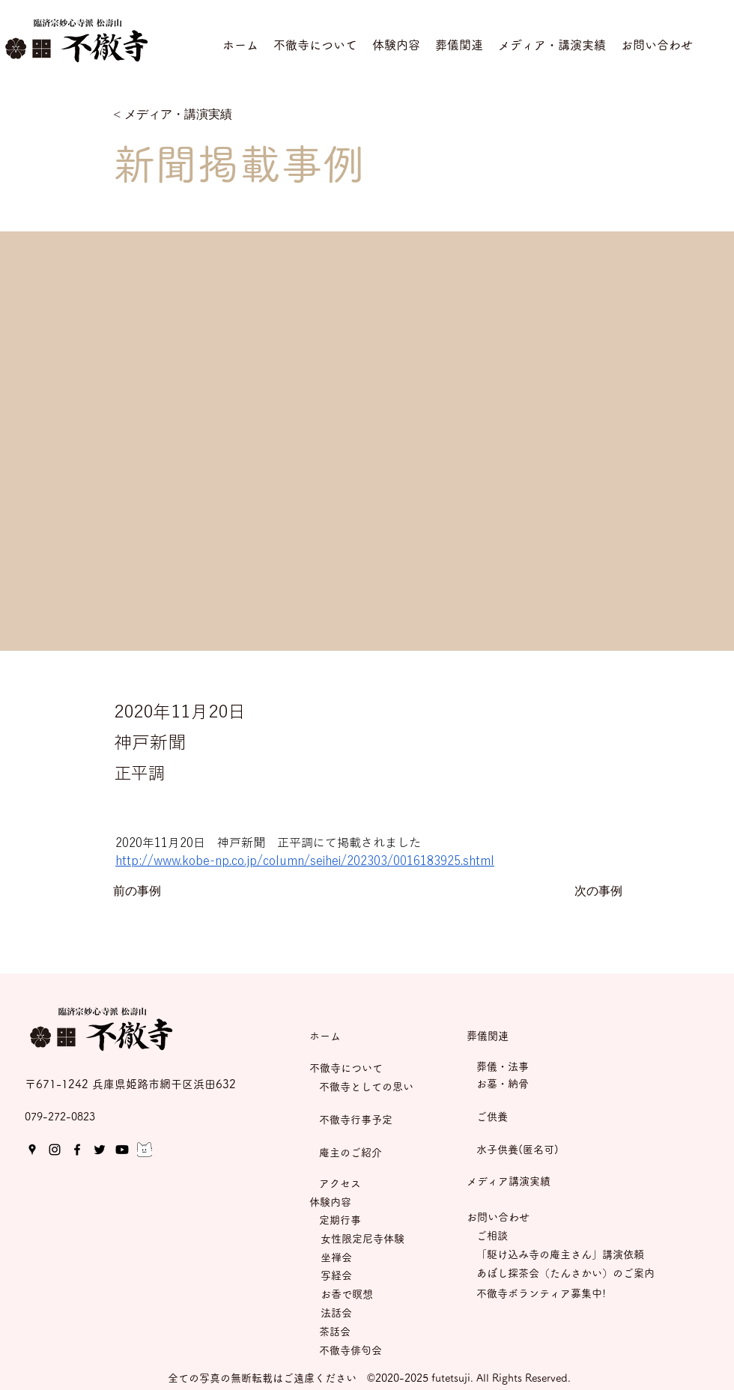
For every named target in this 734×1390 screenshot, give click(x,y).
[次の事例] (585, 892)
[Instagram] (54, 1149)
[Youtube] (122, 1149)
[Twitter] (99, 1149)
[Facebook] (77, 1149)
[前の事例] (162, 892)
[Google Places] (32, 1149)
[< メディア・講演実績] (172, 115)
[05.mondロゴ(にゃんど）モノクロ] (144, 1149)
